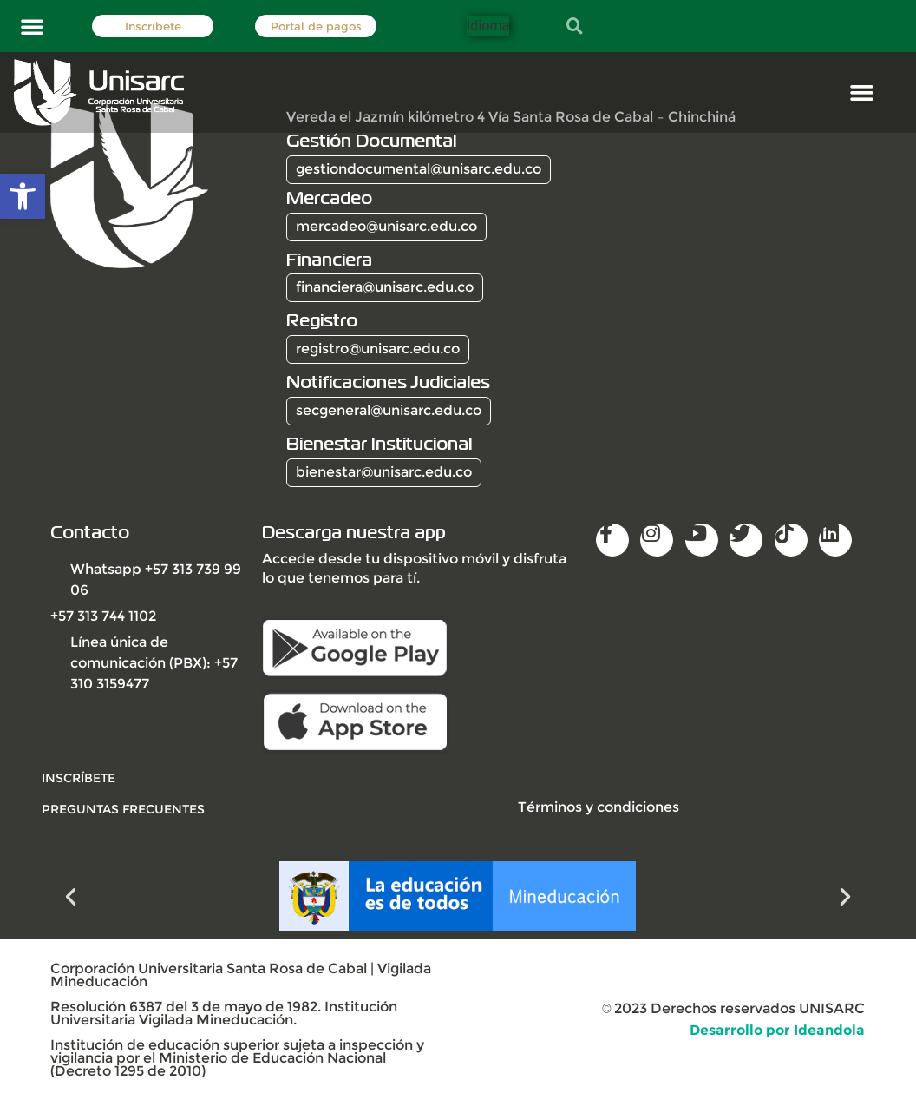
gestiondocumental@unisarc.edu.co (418, 169)
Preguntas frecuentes (123, 809)
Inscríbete (153, 26)
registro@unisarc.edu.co (378, 348)
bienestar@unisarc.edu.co (384, 472)
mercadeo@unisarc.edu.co (386, 226)
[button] (32, 26)
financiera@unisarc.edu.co (385, 287)
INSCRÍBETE (78, 778)
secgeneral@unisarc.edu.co (388, 410)
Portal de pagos (316, 26)
